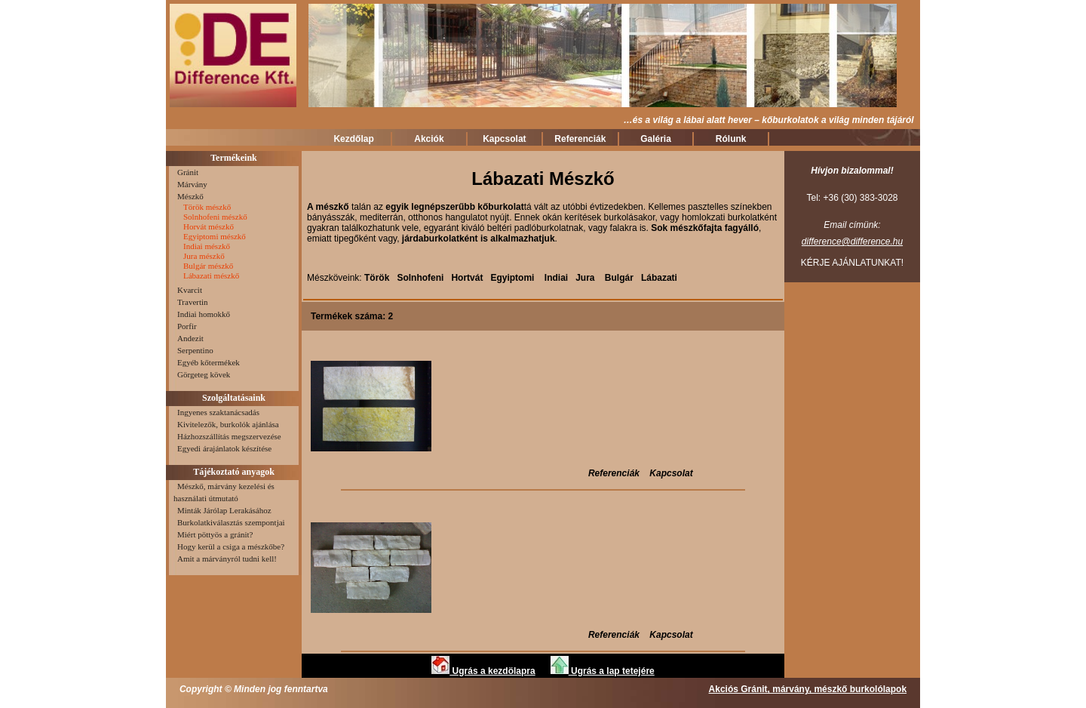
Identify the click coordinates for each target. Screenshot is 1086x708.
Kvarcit (187, 289)
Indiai (558, 277)
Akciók (428, 139)
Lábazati (659, 277)
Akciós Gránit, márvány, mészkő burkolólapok (808, 689)
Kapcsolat (504, 139)
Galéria (655, 139)
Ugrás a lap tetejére (603, 671)
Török (376, 277)
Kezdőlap (353, 139)
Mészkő (188, 196)
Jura (584, 277)
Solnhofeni (420, 277)
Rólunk (731, 139)
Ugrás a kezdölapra (483, 671)
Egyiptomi (513, 277)
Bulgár (619, 277)
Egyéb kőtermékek (206, 362)
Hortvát (467, 277)
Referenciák (580, 139)
